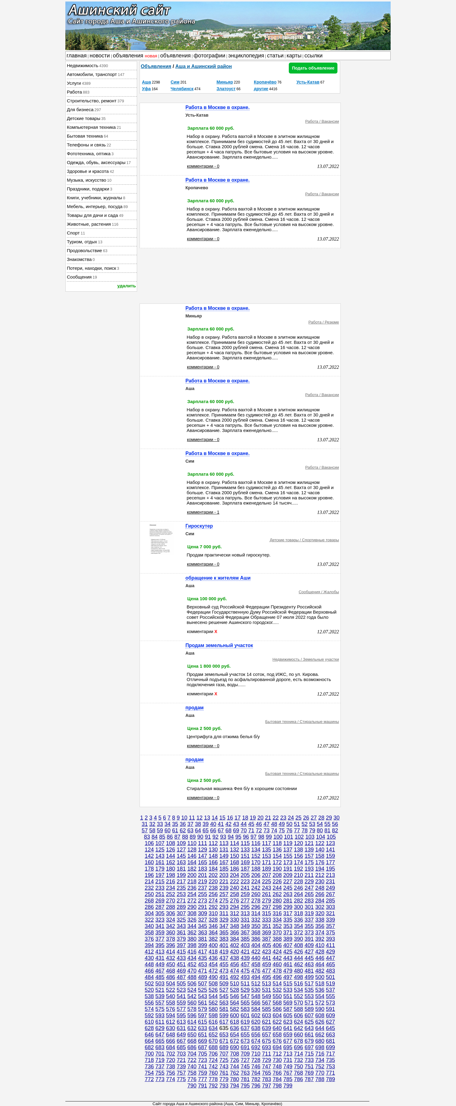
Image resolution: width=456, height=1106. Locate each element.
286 (149, 907)
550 (277, 996)
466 (149, 971)
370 (277, 933)
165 (202, 862)
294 (234, 907)
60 (167, 830)
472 (213, 971)
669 (202, 1041)
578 (191, 1009)
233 (159, 888)
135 (266, 850)
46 (259, 824)
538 (149, 996)
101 (288, 837)
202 (213, 875)
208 (277, 875)
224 (256, 881)
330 (234, 920)
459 (266, 964)
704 (191, 1054)
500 (319, 977)
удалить (126, 285)
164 (191, 862)
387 (266, 939)
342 (170, 926)
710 (256, 1054)
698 (319, 1047)
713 (287, 1054)
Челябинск (182, 88)
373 (309, 933)
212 (319, 875)
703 (181, 1054)
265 (309, 894)
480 (298, 971)
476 (256, 971)
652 (213, 1035)
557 (159, 1003)
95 (238, 837)
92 (215, 837)
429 (330, 952)
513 (266, 984)
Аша (146, 82)
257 (223, 894)
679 (309, 1041)
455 (223, 964)
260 (256, 894)
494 (256, 977)
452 (191, 964)
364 (213, 933)
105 (331, 837)
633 (202, 1028)
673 (245, 1041)
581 (223, 1009)
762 (234, 1073)
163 (181, 862)
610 (149, 1022)
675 (266, 1041)
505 (181, 984)
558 (170, 1003)
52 (305, 824)
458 (256, 964)
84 (154, 837)
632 (191, 1028)
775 (181, 1079)
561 (202, 1003)
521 (159, 990)
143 (159, 856)
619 (245, 1022)
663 (330, 1035)
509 (223, 984)
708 (234, 1054)
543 (202, 996)
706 (213, 1054)
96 (246, 837)
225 (266, 881)
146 (191, 856)
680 (319, 1041)
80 (320, 830)
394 (149, 945)
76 (289, 830)
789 (330, 1079)
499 (309, 977)
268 (149, 901)
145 (181, 856)
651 (202, 1035)
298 (277, 907)
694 (277, 1047)
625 (309, 1022)
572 (319, 1003)
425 (287, 952)
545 (223, 996)
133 (245, 850)
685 (181, 1047)
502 (149, 984)
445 (309, 958)
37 (190, 824)
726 (234, 1060)
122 (319, 843)
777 (202, 1079)
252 (170, 894)
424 (277, 952)
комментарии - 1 (203, 512)
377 (159, 939)
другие (261, 88)
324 (170, 920)
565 (245, 1003)
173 (287, 862)
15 (222, 818)
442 (277, 958)
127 (181, 850)
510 (234, 984)
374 (319, 933)
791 (202, 1086)
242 (256, 888)
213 (330, 875)
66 (213, 830)
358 (149, 933)
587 (287, 1009)
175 (309, 862)
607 (309, 1015)
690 (234, 1047)
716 (319, 1054)
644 (319, 1028)
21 (268, 818)
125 (159, 850)
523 (181, 990)
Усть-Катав (308, 82)
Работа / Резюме (323, 322)
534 (298, 990)
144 (170, 856)
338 (319, 920)
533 (287, 990)
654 (234, 1035)
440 (256, 958)
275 (223, 901)
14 (215, 818)
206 (256, 875)
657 (266, 1035)
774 (170, 1079)
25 (298, 818)
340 (149, 926)
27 (314, 818)
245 (287, 888)
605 (287, 1015)
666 (170, 1041)
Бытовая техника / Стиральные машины (302, 721)
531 (266, 990)
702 (170, 1054)
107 (159, 843)
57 (145, 830)
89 (193, 837)
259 (245, 894)
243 (266, 888)
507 (202, 984)
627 (330, 1022)
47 (267, 824)
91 (208, 837)
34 (167, 824)
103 (309, 837)
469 (181, 971)
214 (149, 881)
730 (277, 1060)
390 (298, 939)
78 (305, 830)
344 (191, 926)
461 (287, 964)
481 (309, 971)
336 (298, 920)
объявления (135, 56)
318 (298, 913)
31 (145, 824)
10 (184, 818)
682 (149, 1047)
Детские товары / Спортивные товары (304, 540)
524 (191, 990)
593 (159, 1015)
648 (170, 1035)
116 (256, 843)
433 (181, 958)
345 (202, 926)
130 (213, 850)
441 (266, 958)
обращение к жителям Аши (217, 577)
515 (287, 984)
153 (266, 856)
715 (309, 1054)
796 (256, 1086)
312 (234, 913)
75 (282, 830)
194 (319, 869)
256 (213, 894)
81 (327, 830)
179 (159, 869)
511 (245, 984)
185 (223, 869)
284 (319, 901)
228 (298, 881)
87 (177, 837)
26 (306, 818)
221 (223, 881)
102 (299, 837)
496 (277, 977)
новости (100, 56)
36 (183, 824)
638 (256, 1028)
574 (149, 1009)
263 (287, 894)
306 (170, 913)
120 (298, 843)
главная (77, 56)
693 (266, 1047)
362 (191, 933)
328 (213, 920)
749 (287, 1066)
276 (234, 901)
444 (298, 958)
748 (277, 1066)
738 (170, 1066)
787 (309, 1079)
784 (277, 1079)
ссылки (314, 56)
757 (181, 1073)
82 (335, 830)
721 (181, 1060)
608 (319, 1015)
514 (277, 984)
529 (245, 990)
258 (234, 894)
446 (319, 958)
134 (256, 850)
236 (191, 888)
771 (330, 1073)
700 (149, 1054)
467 (159, 971)
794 (234, 1086)
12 (199, 818)
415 (181, 952)
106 (149, 843)
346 (213, 926)
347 (223, 926)
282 (298, 901)
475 (245, 971)
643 (309, 1028)
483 (330, 971)
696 (298, 1047)
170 (256, 862)
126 (170, 850)
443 (287, 958)
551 (287, 996)
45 (251, 824)
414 (170, 952)
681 (330, 1041)
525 (202, 990)
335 (287, 920)
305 (159, 913)
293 (223, 907)
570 (298, 1003)
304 (149, 913)
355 (309, 926)
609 (330, 1015)
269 (159, 901)
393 (330, 939)
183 (202, 869)
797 (266, 1086)
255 (202, 894)
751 (309, 1066)
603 (266, 1015)
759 (202, 1073)
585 (266, 1009)
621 (266, 1022)
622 (277, 1022)
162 (170, 862)
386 (256, 939)
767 (287, 1073)
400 (213, 945)
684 (170, 1047)
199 (181, 875)
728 (256, 1060)
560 (191, 1003)
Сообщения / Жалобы (319, 592)
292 (213, 907)
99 (269, 837)
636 (234, 1028)
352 (277, 926)
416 (191, 952)
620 (256, 1022)
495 (266, 977)
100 (277, 837)
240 (234, 888)
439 (245, 958)
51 (297, 824)
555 (330, 996)
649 (181, 1035)
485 (159, 977)
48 (274, 824)
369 (266, 933)
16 (230, 818)
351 (266, 926)
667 (181, 1041)
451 (181, 964)
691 (245, 1047)
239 (223, 888)
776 (191, 1079)
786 (298, 1079)
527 (223, 990)
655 (245, 1035)
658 (277, 1035)
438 (234, 958)
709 (245, 1054)
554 (319, 996)
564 (234, 1003)
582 (234, 1009)
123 (330, 843)
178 (149, 869)
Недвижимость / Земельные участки (305, 659)
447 (330, 958)
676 (277, 1041)
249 (330, 888)
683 (159, 1047)
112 (213, 843)
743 (223, 1066)
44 (244, 824)
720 (170, 1060)
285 (330, 901)
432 (170, 958)
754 (149, 1073)
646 (149, 1035)
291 (202, 907)
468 (170, 971)
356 (319, 926)
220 (213, 881)
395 (159, 945)
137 (287, 850)
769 (309, 1073)
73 (267, 830)
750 (298, 1066)
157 (309, 856)
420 (234, 952)
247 (309, 888)
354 (298, 926)
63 (190, 830)
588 (298, 1009)
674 (256, 1041)
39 (205, 824)
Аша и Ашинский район (203, 66)
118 (277, 843)
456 (234, 964)
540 (170, 996)
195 (330, 869)
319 (309, 913)
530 (256, 990)
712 (277, 1054)
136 (277, 850)
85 (162, 837)
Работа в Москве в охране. (217, 107)
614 (191, 1022)
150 (234, 856)
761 (223, 1073)
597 (202, 1015)
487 (181, 977)
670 (213, 1041)
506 (191, 984)
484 (149, 977)
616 (213, 1022)
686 (191, 1047)
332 (256, 920)
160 (149, 862)
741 (202, 1066)
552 (298, 996)
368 (256, 933)
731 (287, 1060)
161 (159, 862)
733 (309, 1060)
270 (170, 901)
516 (298, 984)
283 (309, 901)
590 (319, 1009)
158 (319, 856)
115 (245, 843)
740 (191, 1066)
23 (283, 818)
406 (277, 945)
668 (191, 1041)
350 (256, 926)
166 (213, 862)
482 (319, 971)
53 (312, 824)
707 (223, 1054)
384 (234, 939)
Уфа (146, 88)
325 (181, 920)
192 (298, 869)
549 (266, 996)
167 (223, 862)
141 (330, 850)
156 (298, 856)
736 (149, 1066)
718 (149, 1060)
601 (245, 1015)
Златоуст (226, 88)
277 (245, 901)
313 (245, 913)
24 (291, 818)
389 (287, 939)
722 (191, 1060)
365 (223, 933)
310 (213, 913)
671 (223, 1041)
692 (256, 1047)
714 (298, 1054)
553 (309, 996)
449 (159, 964)
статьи (275, 56)
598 (213, 1015)
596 (191, 1015)
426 (298, 952)
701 (159, 1054)
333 (266, 920)
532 (277, 990)
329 (223, 920)
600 (234, 1015)
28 (321, 818)
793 (223, 1086)
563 (223, 1003)
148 (213, 856)
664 (149, 1041)
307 (181, 913)
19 (253, 818)
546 (234, 996)
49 (282, 824)
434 (191, 958)
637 (245, 1028)
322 (149, 920)
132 (234, 850)
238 (213, 888)
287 (159, 907)
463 (309, 964)
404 (256, 945)
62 (183, 830)
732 (298, 1060)
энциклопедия (246, 56)
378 (170, 939)
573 (330, 1003)
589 (309, 1009)
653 (223, 1035)
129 (202, 850)
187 (245, 869)
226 (277, 881)
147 (202, 856)
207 (266, 875)
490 (213, 977)
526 (213, 990)
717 (330, 1054)
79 (312, 830)
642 (298, 1028)
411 (330, 945)
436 (213, 958)
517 (309, 984)
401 (223, 945)
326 (191, 920)
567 (266, 1003)
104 (320, 837)
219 (202, 881)
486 (170, 977)
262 (277, 894)
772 (149, 1079)
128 (191, 850)
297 (266, 907)
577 (181, 1009)
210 (298, 875)
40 (213, 824)
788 (319, 1079)
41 (221, 824)
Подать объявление (313, 68)
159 (330, 856)
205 (245, 875)
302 (319, 907)
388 (277, 939)
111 (202, 843)
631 (181, 1028)
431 (159, 958)
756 (170, 1073)
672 (234, 1041)
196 (149, 875)
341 (159, 926)
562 (213, 1003)
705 (202, 1054)
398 (191, 945)
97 (253, 837)
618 (234, 1022)
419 (223, 952)
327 (202, 920)
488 (191, 977)
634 (213, 1028)
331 (245, 920)
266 (319, 894)
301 (309, 907)
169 (245, 862)
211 (309, 875)
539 (159, 996)
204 (234, 875)
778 (213, 1079)
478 (277, 971)
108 (170, 843)
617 (223, 1022)
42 (228, 824)
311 (223, 913)
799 (287, 1086)
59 (160, 830)
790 (191, 1086)
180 (170, 869)
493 (245, 977)
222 (234, 881)
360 (170, 933)
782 (256, 1079)
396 (170, 945)
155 (287, 856)
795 (245, 1086)
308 (191, 913)
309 (202, 913)
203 (223, 875)
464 (319, 964)
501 (330, 977)
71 (251, 830)
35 (175, 824)
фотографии (209, 56)
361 (181, 933)
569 (287, 1003)
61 (175, 830)
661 (309, 1035)
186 (234, 869)
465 (330, 964)
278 (256, 901)
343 (181, 926)
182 (191, 869)
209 (287, 875)
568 (277, 1003)
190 (277, 869)
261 (266, 894)
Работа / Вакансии (322, 121)
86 (170, 837)
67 (221, 830)
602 (256, 1015)
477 (266, 971)
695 (287, 1047)
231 (330, 881)
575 (159, 1009)
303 (330, 907)
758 (191, 1073)
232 (149, 888)
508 (213, 984)
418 (213, 952)
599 (223, 1015)
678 (298, 1041)
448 (149, 964)
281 (287, 901)
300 (298, 907)
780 (234, 1079)
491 (223, 977)
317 (287, 913)
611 (159, 1022)
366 (234, 933)
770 (319, 1073)
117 (266, 843)
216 (170, 881)
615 (202, 1022)
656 (256, 1035)
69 (236, 830)
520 (149, 990)
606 (298, 1015)
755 (159, 1073)
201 (202, 875)
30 (336, 818)
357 (330, 926)
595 (181, 1015)
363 (202, 933)
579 (202, 1009)
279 (266, 901)
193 (309, 869)
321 (330, 913)
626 (319, 1022)
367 (245, 933)
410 (319, 945)
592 (149, 1015)
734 (319, 1060)
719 (159, 1060)
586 (277, 1009)
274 (213, 901)
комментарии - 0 (203, 166)
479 (287, 971)
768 (298, 1073)
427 (309, 952)
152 (256, 856)
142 (149, 856)
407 (287, 945)
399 (202, 945)
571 (309, 1003)
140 (319, 850)
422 (256, 952)
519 (330, 984)
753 (330, 1066)
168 (234, 862)
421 (245, 952)
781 (245, 1079)
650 (191, 1035)
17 (237, 818)
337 (309, 920)
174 (298, 862)
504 (170, 984)
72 (259, 830)
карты (294, 56)
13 (207, 818)
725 (223, 1060)
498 (298, 977)
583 (245, 1009)
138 (298, 850)
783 (266, 1079)
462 (298, 964)
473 (223, 971)
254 (191, 894)
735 (330, 1060)
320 (319, 913)
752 (319, 1066)
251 (159, 894)
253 (181, 894)
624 (298, 1022)
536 (319, 990)
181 (181, 869)
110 (191, 843)
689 (223, 1047)
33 (160, 824)
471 (202, 971)
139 (309, 850)
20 (260, 818)
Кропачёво (265, 82)
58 (152, 830)
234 (170, 888)
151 (245, 856)
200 (191, 875)
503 (159, 984)
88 (185, 837)
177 (330, 862)
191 (287, 869)
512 (256, 984)
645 (330, 1028)
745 (245, 1066)
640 (277, 1028)
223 (245, 881)
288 (170, 907)
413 (159, 952)
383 (223, 939)
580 (213, 1009)
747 (266, 1066)
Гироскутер (199, 526)
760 (213, 1073)
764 (256, 1073)
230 (319, 881)
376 (149, 939)
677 (287, 1041)
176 (319, 862)
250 (149, 894)
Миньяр (224, 82)
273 (202, 901)
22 (276, 818)
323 (159, 920)
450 (170, 964)
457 (245, 964)
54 (320, 824)
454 (213, 964)
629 (159, 1028)
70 (244, 830)
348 (234, 926)
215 (159, 881)
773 (159, 1079)
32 (152, 824)
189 (266, 869)
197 (159, 875)
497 (287, 977)
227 (287, 881)
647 (159, 1035)
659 (287, 1035)
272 (191, 901)
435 (202, 958)
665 (159, 1041)
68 (228, 830)
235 (181, 888)
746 (256, 1066)
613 (181, 1022)
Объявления (156, 66)
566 (256, 1003)
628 (149, 1028)
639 (266, 1028)
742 (213, 1066)
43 (236, 824)
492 (234, 977)
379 (181, 939)
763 (245, 1073)
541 (181, 996)
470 (191, 971)
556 (149, 1003)
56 (335, 824)
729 (266, 1060)
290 (191, 907)
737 (159, 1066)
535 (309, 990)
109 (181, 843)
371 (287, 933)
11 (192, 818)
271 (181, 901)
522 (170, 990)
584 (256, 1009)
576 (170, 1009)
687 (202, 1047)
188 (256, 869)
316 (277, 913)
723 (202, 1060)
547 (245, 996)
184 (213, 869)
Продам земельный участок (219, 645)
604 (277, 1015)
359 (159, 933)
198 (170, 875)
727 (245, 1060)
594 (170, 1015)
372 (298, 933)
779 (223, 1079)
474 (234, 971)
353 (287, 926)
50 (289, 824)
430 (149, 958)
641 (287, 1028)
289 (181, 907)
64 (198, 830)
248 (319, 888)
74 (274, 830)
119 (287, 843)
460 (277, 964)
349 (245, 926)
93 (223, 837)
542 (191, 996)
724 (213, 1060)
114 (234, 843)
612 (170, 1022)
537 (330, 990)
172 (277, 862)
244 (277, 888)
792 (213, 1086)
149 (223, 856)
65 (205, 830)
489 (202, 977)
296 (256, 907)
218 (191, 881)
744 (234, 1066)
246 (298, 888)
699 (330, 1047)
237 (202, 888)
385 (245, 939)
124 (149, 850)
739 (181, 1066)
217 (181, 881)
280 (277, 901)
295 (245, 907)
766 (277, 1073)
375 (330, 933)
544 (213, 996)
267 (330, 894)
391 (309, 939)
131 (223, 850)
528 (234, 990)
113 (223, 843)
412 (149, 952)
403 (245, 945)
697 (309, 1047)
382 (213, 939)
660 (298, 1035)
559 (181, 1003)
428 (319, 952)
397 (181, 945)
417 (202, 952)
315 (266, 913)
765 (266, 1073)
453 (202, 964)
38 (198, 824)
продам (194, 707)
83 (147, 837)
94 (231, 837)
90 (200, 837)
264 (298, 894)
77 (297, 830)
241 (245, 888)
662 (319, 1035)
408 (298, 945)
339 (330, 920)
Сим (175, 82)
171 (266, 862)
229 (309, 881)
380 (191, 939)
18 (245, 818)
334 (277, 920)
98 (261, 837)
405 (266, 945)
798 (277, 1086)
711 (266, 1054)
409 (309, 945)
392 (319, 939)
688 (213, 1047)
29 (329, 818)
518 (319, 984)
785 (287, 1079)
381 (202, 939)
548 (256, 996)
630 (170, 1028)
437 (223, 958)
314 (256, 913)
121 (309, 843)
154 (277, 856)
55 (327, 824)
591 (330, 1009)
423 (266, 952)
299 (287, 907)
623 (287, 1022)
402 (234, 945)
